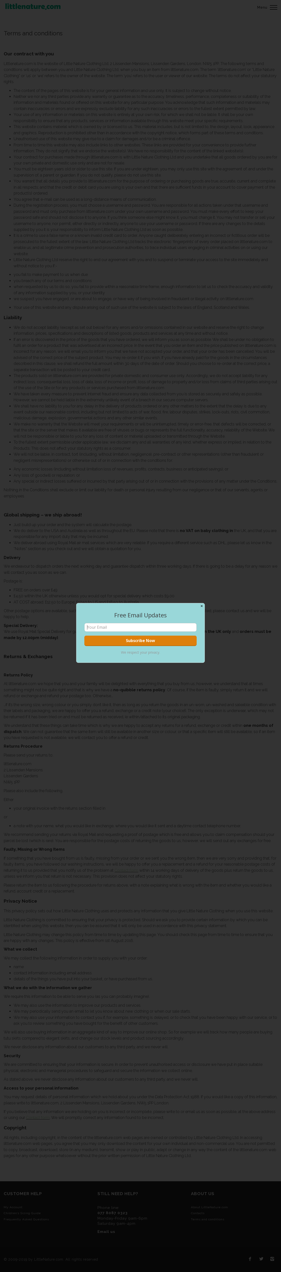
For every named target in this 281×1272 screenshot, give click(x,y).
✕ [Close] (201, 606)
